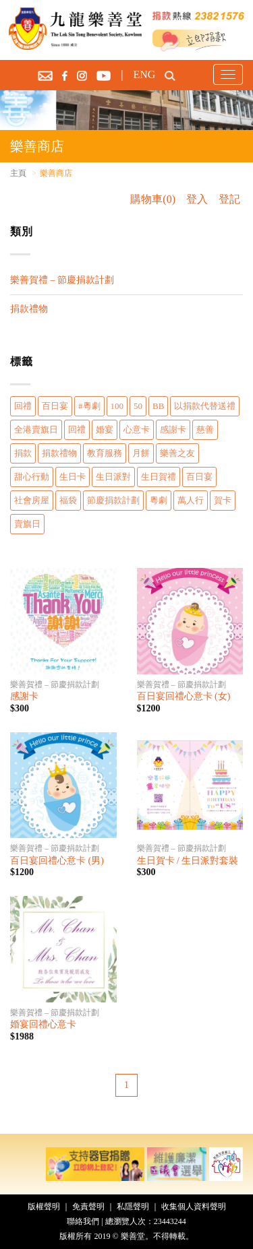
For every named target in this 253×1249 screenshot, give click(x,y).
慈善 (205, 429)
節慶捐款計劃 (113, 500)
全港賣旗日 (36, 429)
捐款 (23, 453)
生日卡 (72, 477)
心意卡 (136, 429)
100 (117, 406)
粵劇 (158, 500)
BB (158, 406)
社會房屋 (31, 500)
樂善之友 (177, 453)
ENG (144, 74)
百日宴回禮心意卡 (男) (57, 861)
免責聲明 (88, 1206)
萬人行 (190, 500)
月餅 (141, 453)
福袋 (68, 500)
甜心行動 (31, 477)
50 (138, 406)
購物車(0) (152, 199)
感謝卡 (173, 429)
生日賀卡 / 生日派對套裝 (188, 861)
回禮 (23, 406)
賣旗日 (27, 524)
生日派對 (113, 477)
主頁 (18, 173)
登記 (229, 199)
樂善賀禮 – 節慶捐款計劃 (62, 280)
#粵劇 (89, 406)
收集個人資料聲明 (193, 1206)
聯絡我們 (83, 1221)
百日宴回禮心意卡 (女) (184, 696)
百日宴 (55, 406)
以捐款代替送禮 (204, 406)
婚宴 (104, 429)
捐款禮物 (29, 309)
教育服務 (104, 453)
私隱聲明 (133, 1206)
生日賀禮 (158, 477)
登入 (197, 199)
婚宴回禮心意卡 (43, 1024)
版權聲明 (44, 1206)
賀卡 (222, 500)
